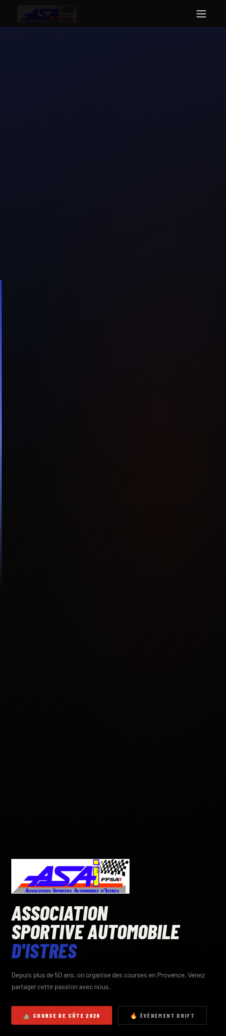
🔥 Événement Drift (162, 1015)
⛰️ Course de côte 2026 (61, 1015)
